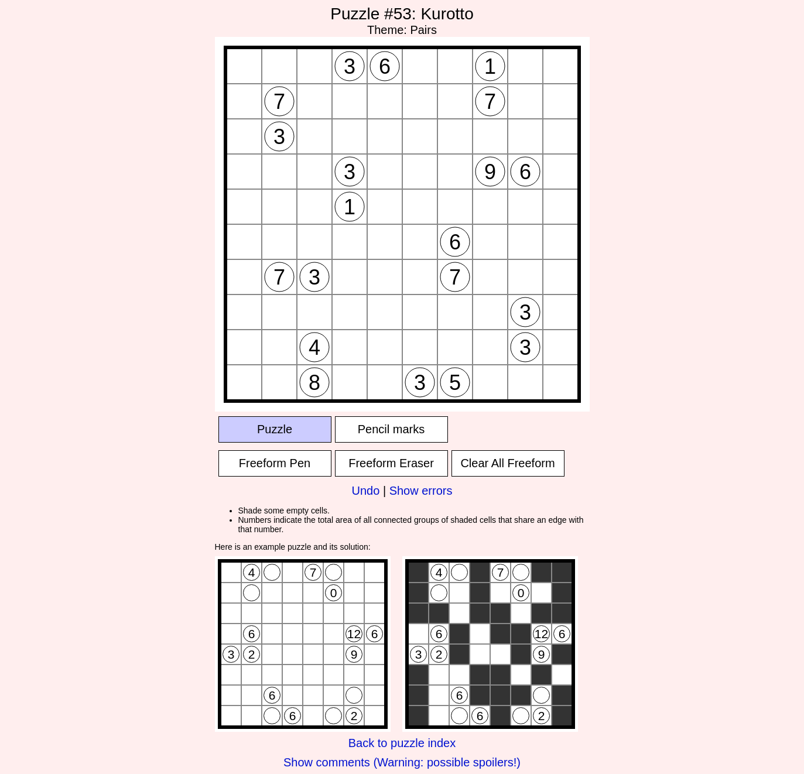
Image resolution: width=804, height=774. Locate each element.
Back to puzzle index (402, 743)
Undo (366, 490)
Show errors (421, 490)
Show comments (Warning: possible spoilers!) (402, 762)
